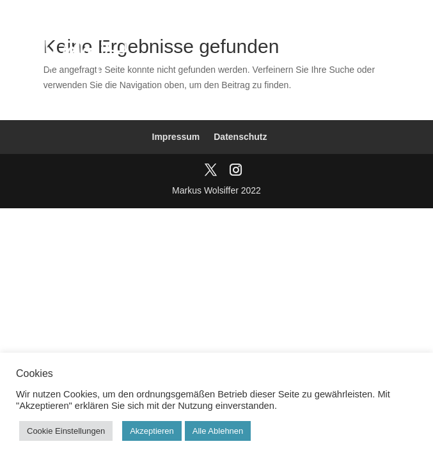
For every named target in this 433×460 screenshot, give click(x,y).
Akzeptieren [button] (152, 431)
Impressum (176, 137)
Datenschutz (240, 137)
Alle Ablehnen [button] (218, 431)
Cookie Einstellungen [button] (66, 431)
